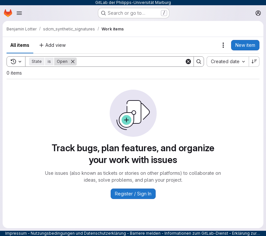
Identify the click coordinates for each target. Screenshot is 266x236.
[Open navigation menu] (19, 13)
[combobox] (228, 61)
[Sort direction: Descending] (254, 61)
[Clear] (188, 61)
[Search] (130, 61)
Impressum (16, 233)
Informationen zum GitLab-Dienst (196, 233)
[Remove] (73, 61)
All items (19, 45)
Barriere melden (145, 233)
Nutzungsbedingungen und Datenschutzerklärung (78, 233)
